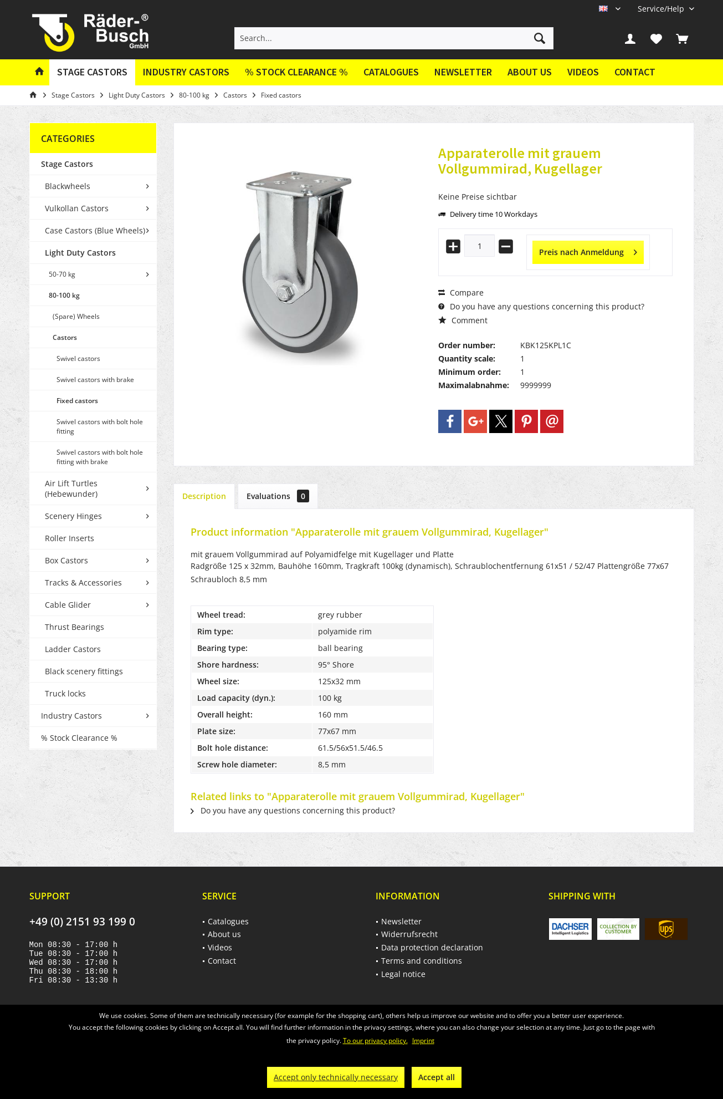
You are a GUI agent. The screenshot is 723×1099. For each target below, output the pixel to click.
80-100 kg (64, 295)
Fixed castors (77, 400)
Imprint (423, 1040)
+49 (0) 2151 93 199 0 (82, 921)
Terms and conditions (421, 960)
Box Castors (66, 560)
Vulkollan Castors (77, 208)
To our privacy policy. (375, 1040)
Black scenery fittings (84, 671)
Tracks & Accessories (83, 582)
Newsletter (463, 71)
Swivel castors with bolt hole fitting (100, 426)
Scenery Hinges (73, 516)
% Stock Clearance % (79, 737)
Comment (463, 320)
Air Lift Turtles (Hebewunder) (71, 488)
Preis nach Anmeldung (588, 250)
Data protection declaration (432, 947)
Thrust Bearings (74, 627)
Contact (634, 71)
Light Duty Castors (80, 252)
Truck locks (65, 693)
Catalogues (391, 71)
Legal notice (403, 974)
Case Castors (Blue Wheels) (95, 230)
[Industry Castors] (186, 72)
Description (204, 496)
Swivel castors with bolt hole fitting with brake (100, 456)
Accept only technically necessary (336, 1077)
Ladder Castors (73, 649)
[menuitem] (661, 9)
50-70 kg (62, 274)
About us (529, 71)
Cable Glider (68, 604)
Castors (65, 337)
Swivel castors (78, 358)
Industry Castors (71, 715)
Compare (461, 292)
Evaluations (278, 496)
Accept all (436, 1077)
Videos (583, 71)
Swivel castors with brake (95, 379)
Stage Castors (67, 164)
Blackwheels (67, 186)
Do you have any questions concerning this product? (541, 306)
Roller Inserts (69, 538)
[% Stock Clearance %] (296, 72)
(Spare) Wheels (76, 316)
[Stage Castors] (92, 72)
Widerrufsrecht (409, 934)
